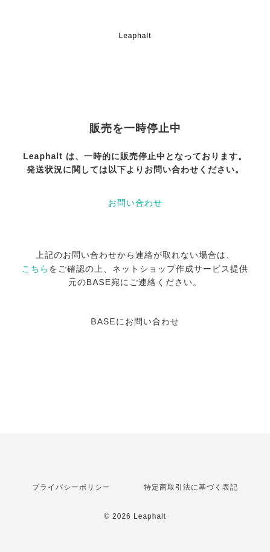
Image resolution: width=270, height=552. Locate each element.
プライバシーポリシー (71, 487)
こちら (35, 269)
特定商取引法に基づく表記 (191, 487)
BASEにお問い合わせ (135, 321)
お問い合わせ (135, 203)
